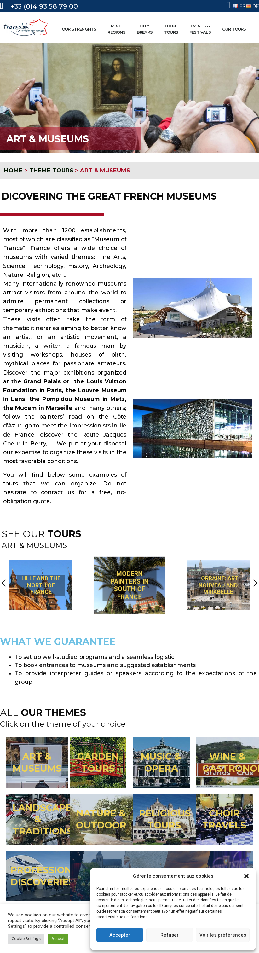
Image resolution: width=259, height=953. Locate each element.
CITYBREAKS (146, 29)
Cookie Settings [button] (26, 938)
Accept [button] (58, 938)
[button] (246, 876)
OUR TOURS (235, 29)
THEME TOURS (51, 170)
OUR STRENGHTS (81, 29)
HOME (13, 170)
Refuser (169, 935)
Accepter (119, 935)
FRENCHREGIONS (117, 29)
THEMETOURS (172, 29)
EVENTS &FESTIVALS (201, 29)
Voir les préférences (222, 935)
